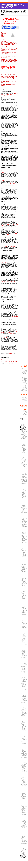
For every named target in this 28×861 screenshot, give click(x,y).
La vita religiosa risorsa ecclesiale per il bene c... (24, 645)
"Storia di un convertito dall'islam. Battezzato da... (23, 586)
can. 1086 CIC (9, 227)
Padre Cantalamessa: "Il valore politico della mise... (24, 509)
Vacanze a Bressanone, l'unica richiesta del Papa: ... (23, 811)
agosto (22, 424)
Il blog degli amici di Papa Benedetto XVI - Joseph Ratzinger (24, 373)
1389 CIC (12, 333)
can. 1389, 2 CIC (5, 337)
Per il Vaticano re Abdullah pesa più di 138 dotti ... (24, 469)
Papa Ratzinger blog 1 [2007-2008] (12, 6)
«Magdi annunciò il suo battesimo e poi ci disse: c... (24, 790)
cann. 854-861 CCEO (11, 281)
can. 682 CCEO (15, 183)
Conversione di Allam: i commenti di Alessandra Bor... (23, 725)
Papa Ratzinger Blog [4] (24, 383)
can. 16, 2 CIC (4, 137)
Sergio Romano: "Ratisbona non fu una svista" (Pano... (24, 514)
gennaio (22, 856)
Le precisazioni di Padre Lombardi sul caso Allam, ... (24, 582)
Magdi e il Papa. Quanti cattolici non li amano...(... (24, 755)
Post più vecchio (16, 361)
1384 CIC (3, 327)
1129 (14, 233)
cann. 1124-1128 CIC (8, 224)
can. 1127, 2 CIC (4, 246)
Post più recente (4, 361)
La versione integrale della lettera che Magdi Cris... (24, 676)
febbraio (22, 855)
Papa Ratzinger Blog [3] (24, 384)
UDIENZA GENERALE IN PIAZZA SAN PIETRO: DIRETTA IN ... (24, 763)
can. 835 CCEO (12, 246)
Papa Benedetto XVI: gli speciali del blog (24, 391)
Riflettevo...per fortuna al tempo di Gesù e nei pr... (24, 716)
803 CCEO (7, 234)
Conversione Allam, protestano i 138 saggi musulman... (23, 820)
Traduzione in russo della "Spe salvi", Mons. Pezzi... (24, 815)
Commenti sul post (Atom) (9, 363)
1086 (16, 233)
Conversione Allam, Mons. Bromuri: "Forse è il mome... (24, 767)
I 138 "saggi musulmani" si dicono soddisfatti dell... (24, 628)
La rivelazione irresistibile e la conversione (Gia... (24, 484)
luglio (22, 425)
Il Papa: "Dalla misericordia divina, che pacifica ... (23, 488)
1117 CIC (8, 243)
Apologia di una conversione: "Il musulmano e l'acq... (24, 828)
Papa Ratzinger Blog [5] (24, 381)
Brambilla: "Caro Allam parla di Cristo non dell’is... (24, 547)
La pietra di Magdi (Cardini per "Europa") (24, 477)
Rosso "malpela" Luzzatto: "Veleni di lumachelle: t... (24, 853)
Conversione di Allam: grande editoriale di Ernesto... (24, 672)
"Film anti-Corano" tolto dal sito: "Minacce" (24, 537)
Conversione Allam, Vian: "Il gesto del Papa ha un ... (24, 807)
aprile (22, 428)
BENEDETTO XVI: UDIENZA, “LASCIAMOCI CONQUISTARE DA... (24, 743)
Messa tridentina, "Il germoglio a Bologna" (24, 540)
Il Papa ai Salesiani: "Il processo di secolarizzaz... (24, 448)
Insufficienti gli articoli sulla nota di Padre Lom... (24, 615)
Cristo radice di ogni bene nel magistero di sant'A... (24, 642)
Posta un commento (4, 359)
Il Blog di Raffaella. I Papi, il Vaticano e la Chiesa (24, 369)
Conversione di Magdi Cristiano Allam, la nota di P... (24, 659)
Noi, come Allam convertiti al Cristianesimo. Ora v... (24, 785)
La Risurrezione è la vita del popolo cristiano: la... (24, 649)
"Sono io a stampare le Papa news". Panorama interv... (23, 440)
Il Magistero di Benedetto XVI (24, 376)
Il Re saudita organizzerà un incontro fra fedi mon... (24, 831)
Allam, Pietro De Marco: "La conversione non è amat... (24, 523)
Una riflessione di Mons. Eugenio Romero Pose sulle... (24, 798)
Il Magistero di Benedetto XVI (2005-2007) (24, 378)
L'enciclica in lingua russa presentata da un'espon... (24, 700)
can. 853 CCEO (6, 262)
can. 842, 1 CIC (8, 171)
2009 (21, 418)
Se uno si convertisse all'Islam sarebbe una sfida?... (23, 457)
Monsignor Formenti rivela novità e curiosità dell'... (24, 505)
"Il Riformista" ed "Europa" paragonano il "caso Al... (24, 568)
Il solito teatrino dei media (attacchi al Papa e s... (23, 794)
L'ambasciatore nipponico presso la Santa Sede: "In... (23, 577)
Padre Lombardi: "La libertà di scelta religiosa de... (24, 619)
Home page (10, 361)
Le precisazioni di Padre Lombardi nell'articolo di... (23, 603)
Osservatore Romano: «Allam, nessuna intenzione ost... (23, 781)
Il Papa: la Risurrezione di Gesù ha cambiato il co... (23, 730)
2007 (21, 857)
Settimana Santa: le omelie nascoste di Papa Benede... (24, 845)
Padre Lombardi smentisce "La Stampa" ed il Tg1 (24, 481)
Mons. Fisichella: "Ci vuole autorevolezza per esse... (24, 436)
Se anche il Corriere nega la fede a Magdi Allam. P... (24, 680)
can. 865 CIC (9, 183)
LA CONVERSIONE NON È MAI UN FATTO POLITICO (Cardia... (24, 750)
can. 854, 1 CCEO (8, 285)
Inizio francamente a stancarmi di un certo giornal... (24, 501)
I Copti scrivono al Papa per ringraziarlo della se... (24, 824)
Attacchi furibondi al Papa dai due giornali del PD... (24, 758)
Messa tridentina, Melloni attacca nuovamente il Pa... (24, 594)
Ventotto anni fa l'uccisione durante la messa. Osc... (24, 559)
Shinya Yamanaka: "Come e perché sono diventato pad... (23, 572)
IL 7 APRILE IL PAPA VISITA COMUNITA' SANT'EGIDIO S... (24, 663)
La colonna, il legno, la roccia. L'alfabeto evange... (23, 492)
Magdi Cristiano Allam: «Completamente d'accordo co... (24, 623)
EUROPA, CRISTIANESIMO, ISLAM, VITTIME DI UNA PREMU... (24, 527)
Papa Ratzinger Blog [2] (24, 386)
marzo (22, 429)
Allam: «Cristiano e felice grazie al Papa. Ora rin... (24, 849)
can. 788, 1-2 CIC (9, 179)
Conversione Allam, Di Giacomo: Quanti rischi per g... (23, 803)
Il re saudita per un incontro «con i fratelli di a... (24, 556)
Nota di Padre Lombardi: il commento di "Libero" (23, 590)
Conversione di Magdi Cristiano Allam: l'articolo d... (23, 721)
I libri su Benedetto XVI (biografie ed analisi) (24, 401)
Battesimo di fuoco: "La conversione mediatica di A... (23, 704)
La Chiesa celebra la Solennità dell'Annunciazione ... (24, 452)
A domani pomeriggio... (24, 684)
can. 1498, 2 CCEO (10, 137)
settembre (23, 423)
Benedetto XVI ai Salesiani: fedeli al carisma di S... (24, 444)
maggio (22, 427)
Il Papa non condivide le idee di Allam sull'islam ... (23, 599)
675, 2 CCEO (8, 332)
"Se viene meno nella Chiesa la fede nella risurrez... (24, 734)
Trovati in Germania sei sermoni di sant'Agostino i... (24, 474)
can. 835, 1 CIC (14, 350)
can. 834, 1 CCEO (13, 243)
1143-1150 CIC (4, 281)
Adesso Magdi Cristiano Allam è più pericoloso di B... (23, 532)
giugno (22, 426)
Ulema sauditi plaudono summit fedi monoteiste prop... (23, 695)
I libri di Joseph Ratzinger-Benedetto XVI (24, 398)
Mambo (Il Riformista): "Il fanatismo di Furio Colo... (24, 776)
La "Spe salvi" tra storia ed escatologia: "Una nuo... (24, 612)
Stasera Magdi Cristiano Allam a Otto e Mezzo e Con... (24, 691)
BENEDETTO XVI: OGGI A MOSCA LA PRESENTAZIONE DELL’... (24, 840)
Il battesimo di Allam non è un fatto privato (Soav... (24, 687)
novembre (23, 420)
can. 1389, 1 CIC (14, 335)
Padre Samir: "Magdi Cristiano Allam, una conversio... (23, 668)
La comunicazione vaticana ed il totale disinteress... (24, 519)
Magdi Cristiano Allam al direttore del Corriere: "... (24, 543)
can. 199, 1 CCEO (4, 351)
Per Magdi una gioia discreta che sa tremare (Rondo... (24, 835)
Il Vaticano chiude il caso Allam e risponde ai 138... (24, 607)
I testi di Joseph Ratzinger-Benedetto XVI (24, 388)
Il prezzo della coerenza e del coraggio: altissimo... (24, 497)
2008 (21, 419)
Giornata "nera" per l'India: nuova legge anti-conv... (23, 708)
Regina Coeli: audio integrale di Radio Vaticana (24, 461)
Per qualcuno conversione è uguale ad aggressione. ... (24, 563)
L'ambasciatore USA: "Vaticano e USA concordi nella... (24, 712)
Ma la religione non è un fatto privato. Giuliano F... (24, 432)
